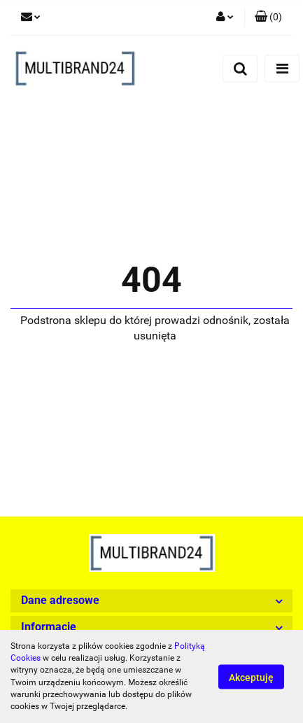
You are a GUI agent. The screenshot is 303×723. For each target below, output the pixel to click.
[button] (268, 17)
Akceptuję (251, 676)
